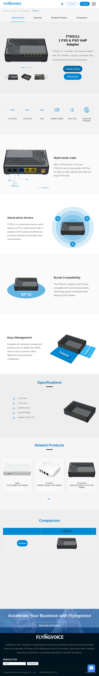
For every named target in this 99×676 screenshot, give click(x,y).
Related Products (59, 18)
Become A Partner (49, 636)
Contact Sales (73, 69)
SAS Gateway (24, 11)
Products (12, 11)
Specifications (18, 18)
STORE (85, 4)
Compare (22, 543)
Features (38, 18)
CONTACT (71, 4)
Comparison (81, 18)
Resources (72, 76)
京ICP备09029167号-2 (48, 672)
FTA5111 (35, 11)
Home (5, 11)
